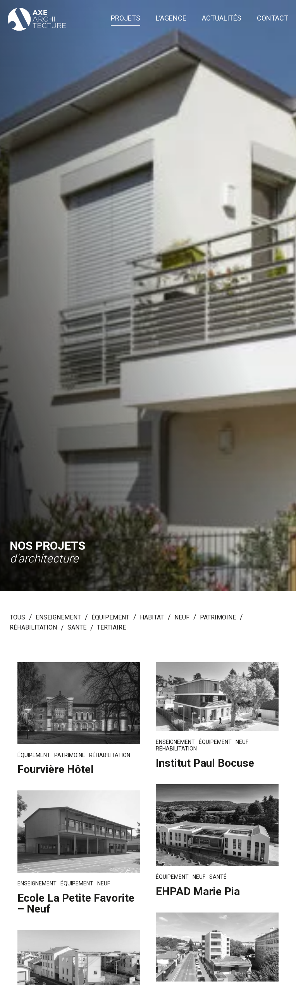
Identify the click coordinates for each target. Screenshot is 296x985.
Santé (76, 627)
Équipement (110, 617)
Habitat (152, 617)
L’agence (171, 18)
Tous (17, 617)
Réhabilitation (33, 627)
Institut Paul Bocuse (205, 763)
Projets (125, 18)
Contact (272, 18)
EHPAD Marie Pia (198, 891)
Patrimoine (218, 617)
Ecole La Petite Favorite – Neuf (75, 903)
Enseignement (58, 617)
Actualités (221, 18)
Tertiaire (111, 627)
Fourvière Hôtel (55, 769)
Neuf (181, 617)
